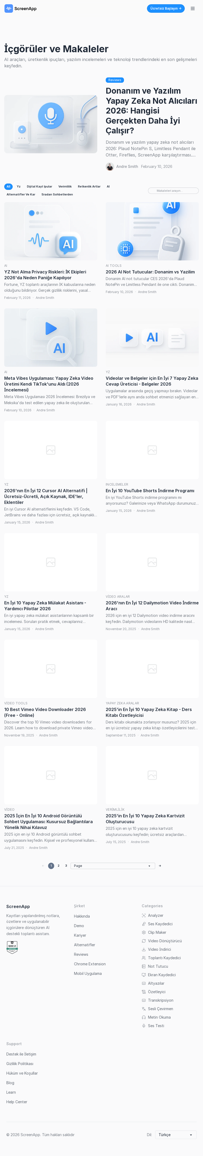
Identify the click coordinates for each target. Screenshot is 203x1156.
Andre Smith (127, 166)
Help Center (16, 1102)
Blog (10, 1082)
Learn (11, 1092)
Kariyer (80, 935)
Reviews (114, 80)
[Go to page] (113, 866)
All (8, 186)
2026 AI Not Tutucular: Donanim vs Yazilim (150, 271)
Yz (19, 186)
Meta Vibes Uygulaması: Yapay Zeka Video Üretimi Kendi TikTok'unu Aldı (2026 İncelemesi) (48, 384)
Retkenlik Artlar (89, 186)
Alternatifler (84, 945)
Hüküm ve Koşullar (22, 1073)
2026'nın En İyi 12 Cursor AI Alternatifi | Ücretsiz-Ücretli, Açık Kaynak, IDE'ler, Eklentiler (45, 496)
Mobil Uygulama (88, 973)
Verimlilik (65, 186)
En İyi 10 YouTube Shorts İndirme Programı (150, 490)
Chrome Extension (90, 964)
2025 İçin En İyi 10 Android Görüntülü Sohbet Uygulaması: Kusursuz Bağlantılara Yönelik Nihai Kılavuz (48, 821)
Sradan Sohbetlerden (57, 194)
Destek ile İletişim (21, 1054)
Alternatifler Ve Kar (21, 194)
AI (108, 186)
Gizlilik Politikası (19, 1063)
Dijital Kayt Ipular (39, 186)
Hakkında (82, 916)
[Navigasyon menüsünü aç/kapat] (193, 8)
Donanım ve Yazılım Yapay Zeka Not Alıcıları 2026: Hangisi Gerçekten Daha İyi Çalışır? (151, 110)
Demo (79, 925)
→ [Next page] (160, 865)
